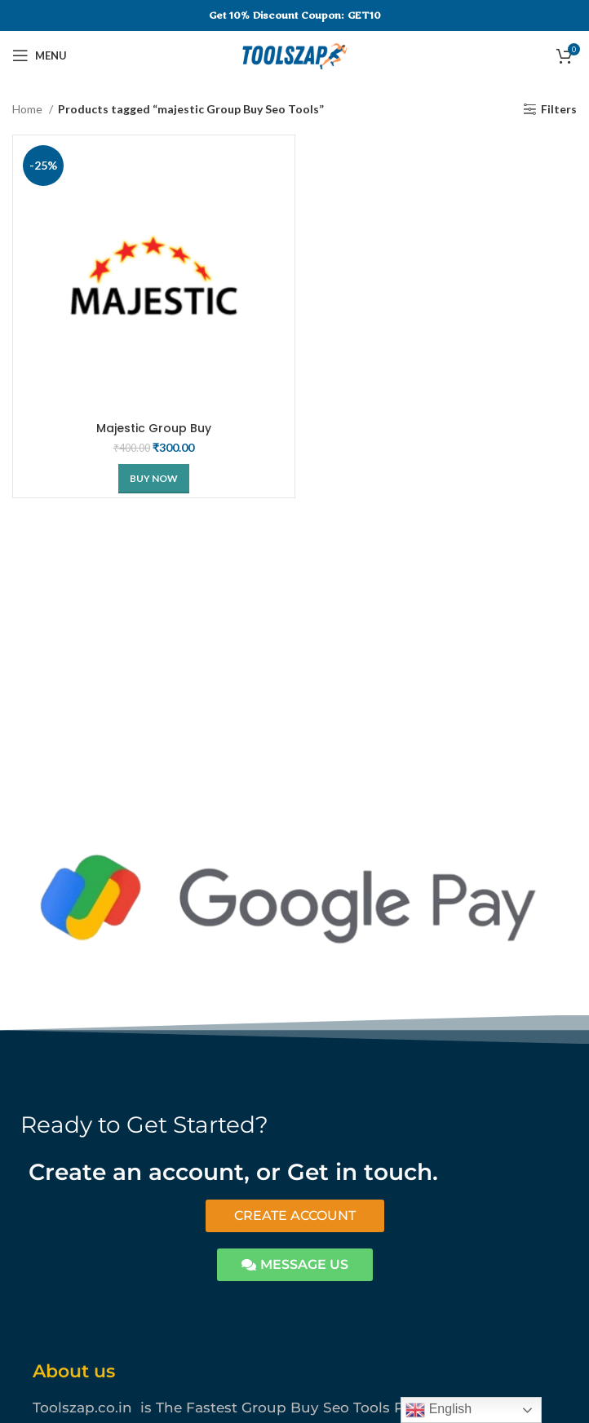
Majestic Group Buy (153, 428)
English (438, 1410)
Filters (559, 109)
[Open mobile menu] (39, 55)
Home (28, 109)
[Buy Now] (153, 478)
